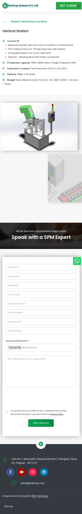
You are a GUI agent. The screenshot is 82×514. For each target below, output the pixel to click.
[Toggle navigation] (78, 6)
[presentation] (30, 397)
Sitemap (8, 506)
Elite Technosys (40, 496)
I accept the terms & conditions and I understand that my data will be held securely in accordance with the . (38, 412)
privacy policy (57, 414)
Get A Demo (69, 6)
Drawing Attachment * (17, 340)
